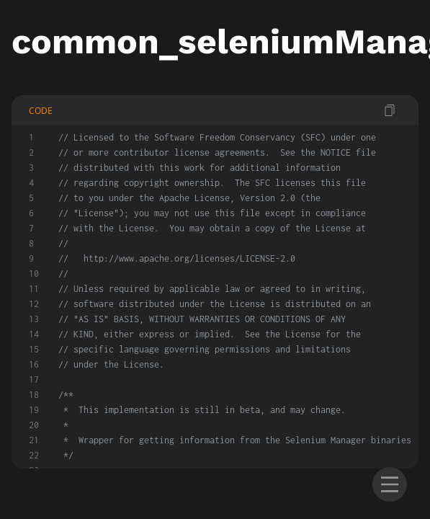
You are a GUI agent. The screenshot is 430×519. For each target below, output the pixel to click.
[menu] (389, 484)
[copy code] (389, 110)
